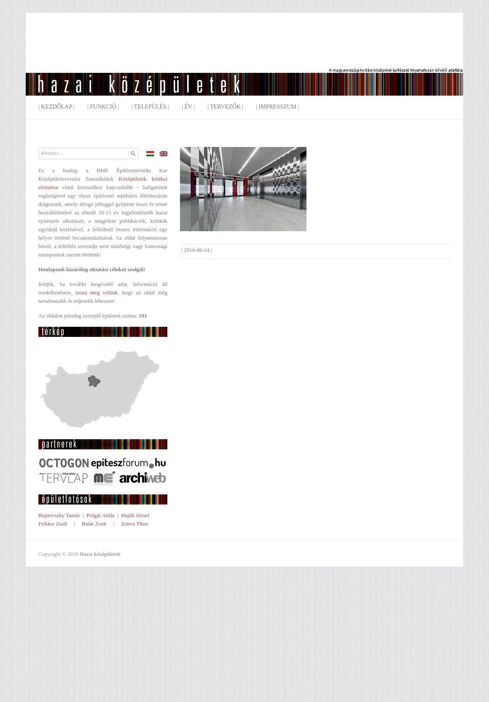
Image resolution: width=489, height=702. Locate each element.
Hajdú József (135, 515)
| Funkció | (103, 107)
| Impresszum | (277, 107)
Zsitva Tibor (134, 523)
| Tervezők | (225, 107)
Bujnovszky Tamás (59, 515)
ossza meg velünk (96, 292)
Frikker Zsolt (52, 523)
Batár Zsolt (94, 523)
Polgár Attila (100, 515)
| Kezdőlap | (56, 107)
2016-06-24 (197, 250)
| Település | (150, 107)
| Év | (188, 107)
